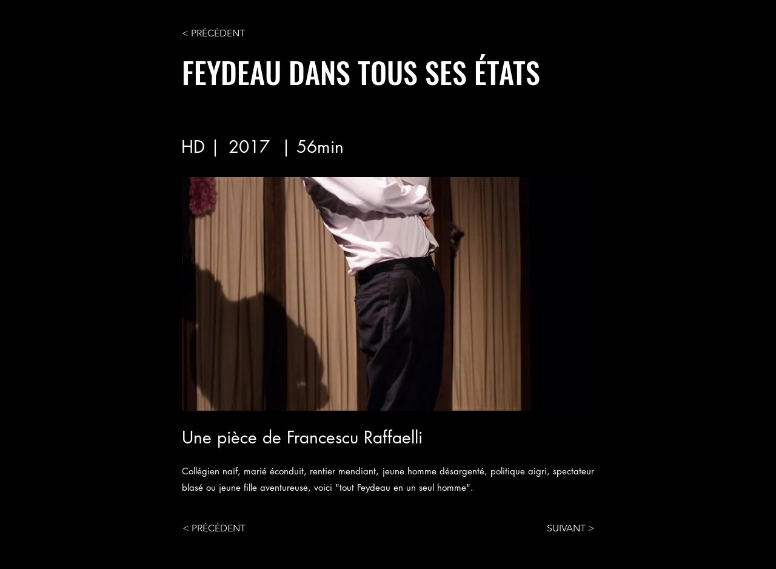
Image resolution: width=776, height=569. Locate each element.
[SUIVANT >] (564, 528)
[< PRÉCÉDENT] (222, 33)
